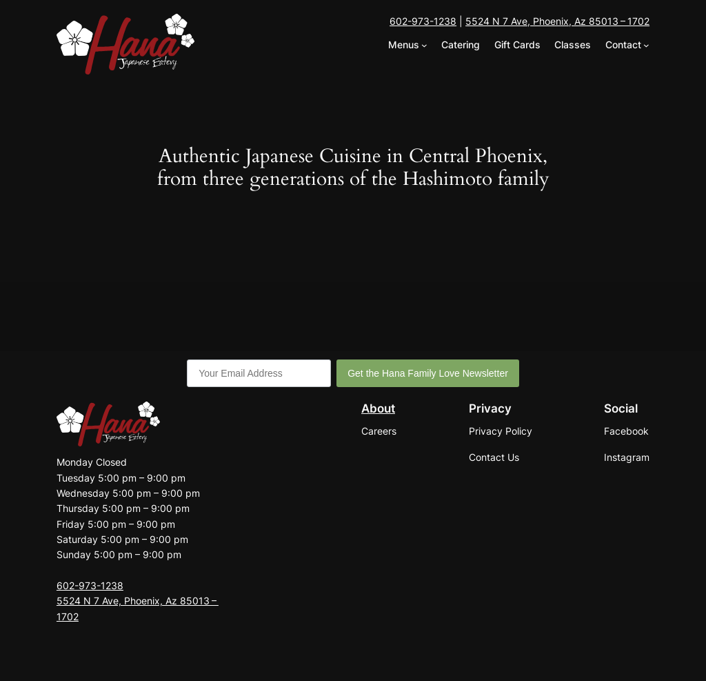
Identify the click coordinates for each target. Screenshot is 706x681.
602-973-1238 (423, 21)
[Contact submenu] (646, 45)
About (378, 408)
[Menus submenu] (424, 45)
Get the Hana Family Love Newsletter (427, 373)
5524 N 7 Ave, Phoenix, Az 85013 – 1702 (557, 21)
